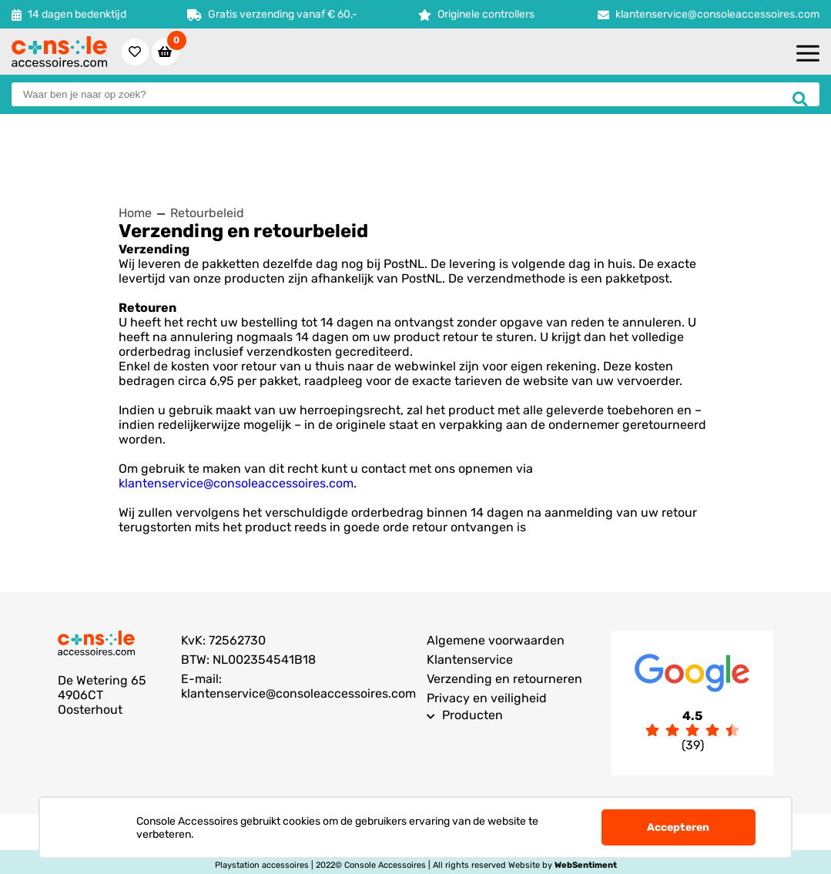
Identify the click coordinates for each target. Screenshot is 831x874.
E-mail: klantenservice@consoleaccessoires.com (298, 686)
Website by (562, 865)
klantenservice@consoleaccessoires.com (717, 14)
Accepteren (678, 827)
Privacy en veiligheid (487, 698)
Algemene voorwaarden (496, 640)
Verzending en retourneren (504, 678)
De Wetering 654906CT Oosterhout (102, 695)
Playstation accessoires (262, 865)
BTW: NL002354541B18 (248, 659)
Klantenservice (470, 659)
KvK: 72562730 (223, 640)
